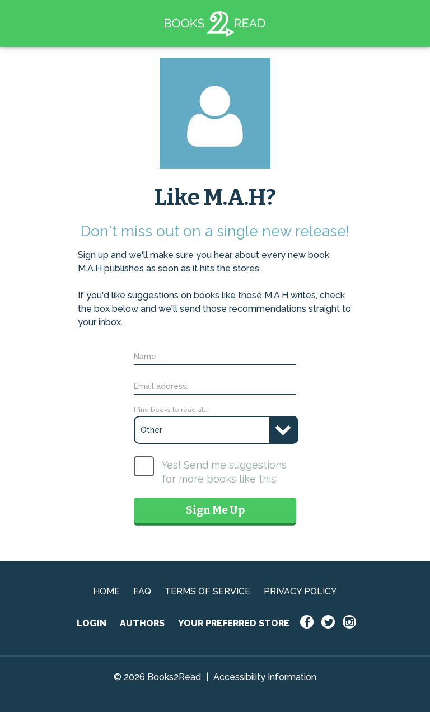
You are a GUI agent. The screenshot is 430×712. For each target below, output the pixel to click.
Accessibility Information (264, 677)
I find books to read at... (171, 410)
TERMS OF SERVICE (207, 591)
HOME (106, 591)
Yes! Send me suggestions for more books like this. (224, 472)
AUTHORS (142, 623)
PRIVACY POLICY (300, 591)
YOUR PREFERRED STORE (233, 623)
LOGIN (91, 623)
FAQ (142, 591)
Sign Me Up (215, 510)
